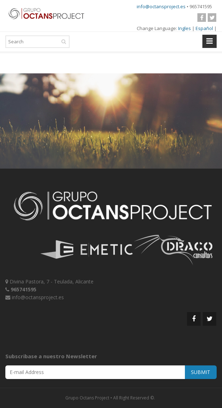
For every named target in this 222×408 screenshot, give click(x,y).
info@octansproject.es (161, 6)
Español (204, 28)
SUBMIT (200, 372)
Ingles (184, 28)
